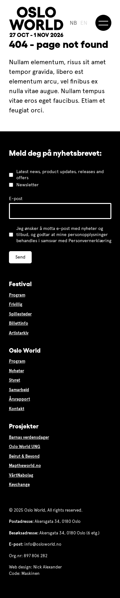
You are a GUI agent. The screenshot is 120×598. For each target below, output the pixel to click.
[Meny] (103, 23)
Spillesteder (20, 314)
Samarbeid (19, 389)
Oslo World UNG (24, 446)
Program (17, 295)
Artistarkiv (18, 333)
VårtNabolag (21, 475)
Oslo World (25, 350)
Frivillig (15, 304)
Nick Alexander (47, 567)
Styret (14, 380)
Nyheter (16, 371)
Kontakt (16, 408)
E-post (15, 198)
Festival (20, 284)
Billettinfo (18, 323)
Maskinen (30, 573)
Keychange (19, 484)
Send (20, 257)
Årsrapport (19, 399)
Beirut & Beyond (24, 456)
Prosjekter (24, 426)
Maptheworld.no (25, 465)
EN (83, 23)
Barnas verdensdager (29, 437)
